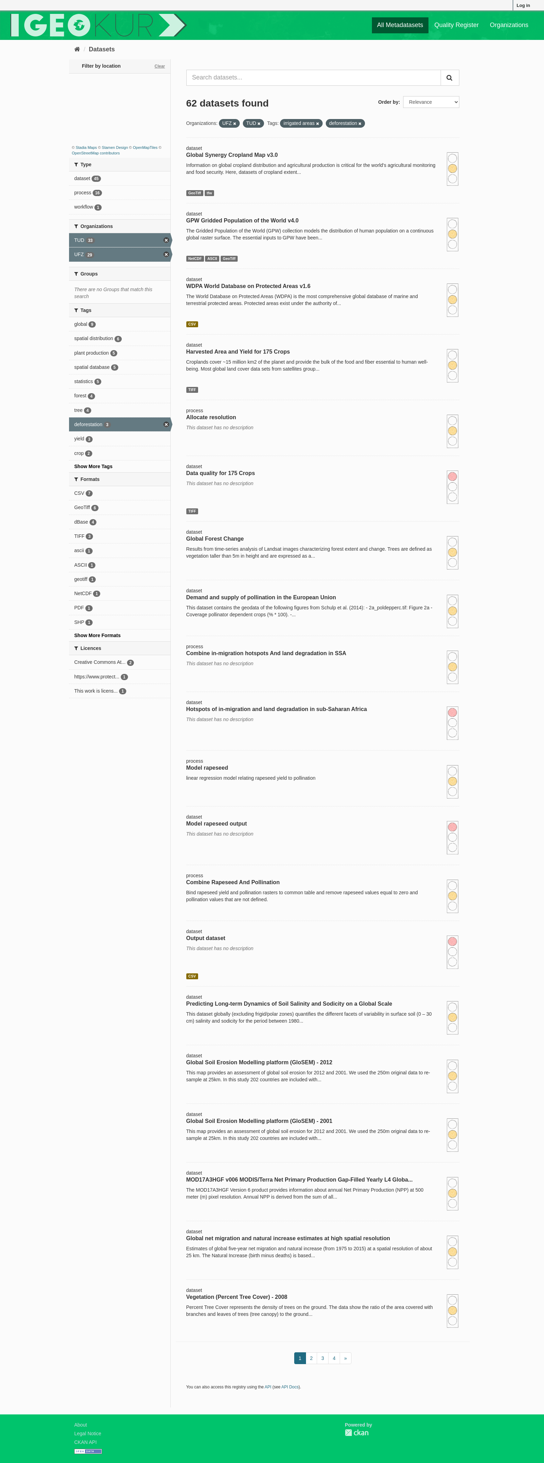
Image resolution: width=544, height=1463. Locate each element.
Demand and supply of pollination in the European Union (261, 597)
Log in (523, 5)
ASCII (212, 258)
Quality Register (456, 25)
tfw (209, 193)
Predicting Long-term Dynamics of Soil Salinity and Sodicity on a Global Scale (289, 1004)
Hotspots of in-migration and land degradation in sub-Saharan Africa (276, 709)
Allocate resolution (211, 417)
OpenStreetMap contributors (96, 153)
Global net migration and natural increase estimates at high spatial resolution (288, 1238)
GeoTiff (194, 193)
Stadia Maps (86, 147)
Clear (159, 66)
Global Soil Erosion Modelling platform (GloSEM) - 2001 (259, 1121)
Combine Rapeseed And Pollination (233, 882)
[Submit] (450, 78)
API (268, 1387)
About (80, 1425)
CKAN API (85, 1442)
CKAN (356, 1432)
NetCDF (195, 258)
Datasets (102, 49)
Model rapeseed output (216, 824)
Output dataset (206, 938)
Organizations (509, 25)
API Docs (290, 1387)
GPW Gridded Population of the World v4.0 (242, 220)
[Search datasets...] (313, 78)
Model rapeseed (207, 768)
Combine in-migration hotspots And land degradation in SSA (266, 653)
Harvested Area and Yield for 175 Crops (238, 352)
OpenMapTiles (145, 147)
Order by (388, 102)
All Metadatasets (400, 25)
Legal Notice (87, 1433)
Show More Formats (97, 635)
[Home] (77, 49)
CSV (192, 324)
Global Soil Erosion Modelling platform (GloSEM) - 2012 (259, 1062)
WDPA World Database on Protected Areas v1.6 (248, 286)
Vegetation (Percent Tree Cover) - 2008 (237, 1297)
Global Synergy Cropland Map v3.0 (232, 155)
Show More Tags (93, 466)
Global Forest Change (215, 539)
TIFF (192, 390)
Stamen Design (115, 147)
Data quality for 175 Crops (220, 473)
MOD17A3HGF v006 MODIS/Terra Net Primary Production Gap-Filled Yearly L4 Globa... (299, 1180)
